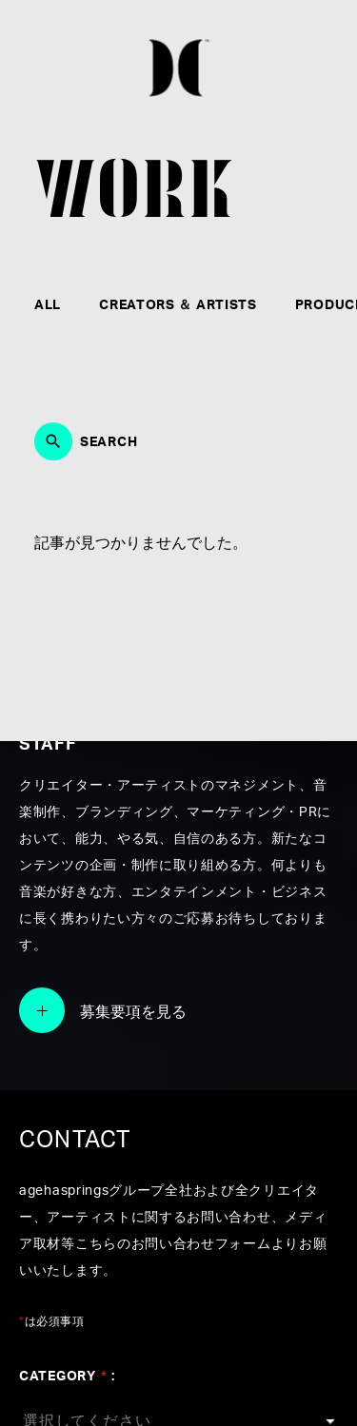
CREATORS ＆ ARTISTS (178, 305)
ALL (47, 305)
